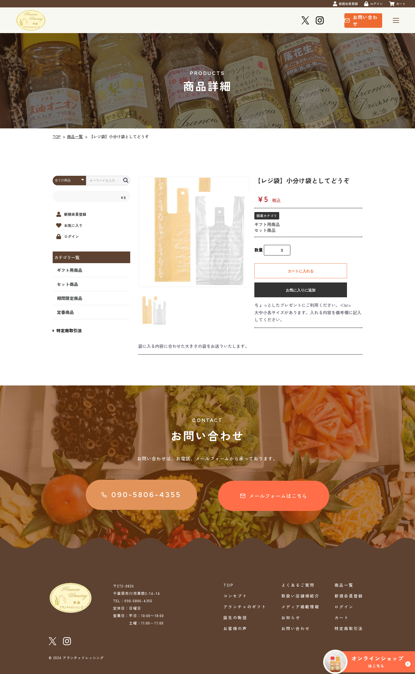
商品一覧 (75, 136)
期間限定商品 (69, 298)
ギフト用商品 (69, 270)
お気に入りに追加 (300, 290)
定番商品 (65, 312)
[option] (194, 232)
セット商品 (67, 284)
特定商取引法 (67, 330)
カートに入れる (301, 271)
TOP (57, 136)
